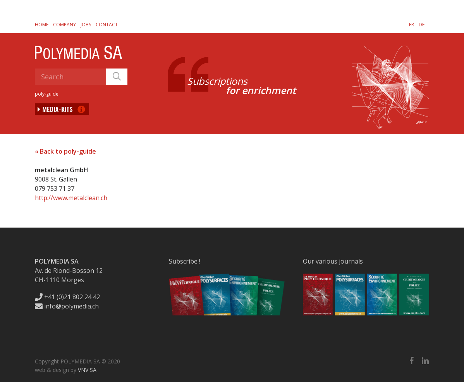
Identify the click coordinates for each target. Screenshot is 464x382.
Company (64, 24)
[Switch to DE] (421, 24)
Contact (107, 24)
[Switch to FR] (411, 24)
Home (41, 24)
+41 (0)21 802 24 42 (67, 297)
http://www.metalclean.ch (71, 198)
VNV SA (87, 369)
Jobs (86, 24)
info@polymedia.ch (67, 306)
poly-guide (46, 94)
